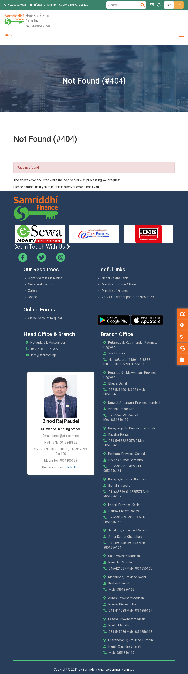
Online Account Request (45, 318)
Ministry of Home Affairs (119, 284)
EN (179, 5)
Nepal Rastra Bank (115, 278)
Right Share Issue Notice (45, 278)
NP (169, 5)
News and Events (40, 284)
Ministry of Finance (115, 290)
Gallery (33, 290)
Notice (32, 297)
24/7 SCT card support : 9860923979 (128, 297)
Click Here (72, 467)
